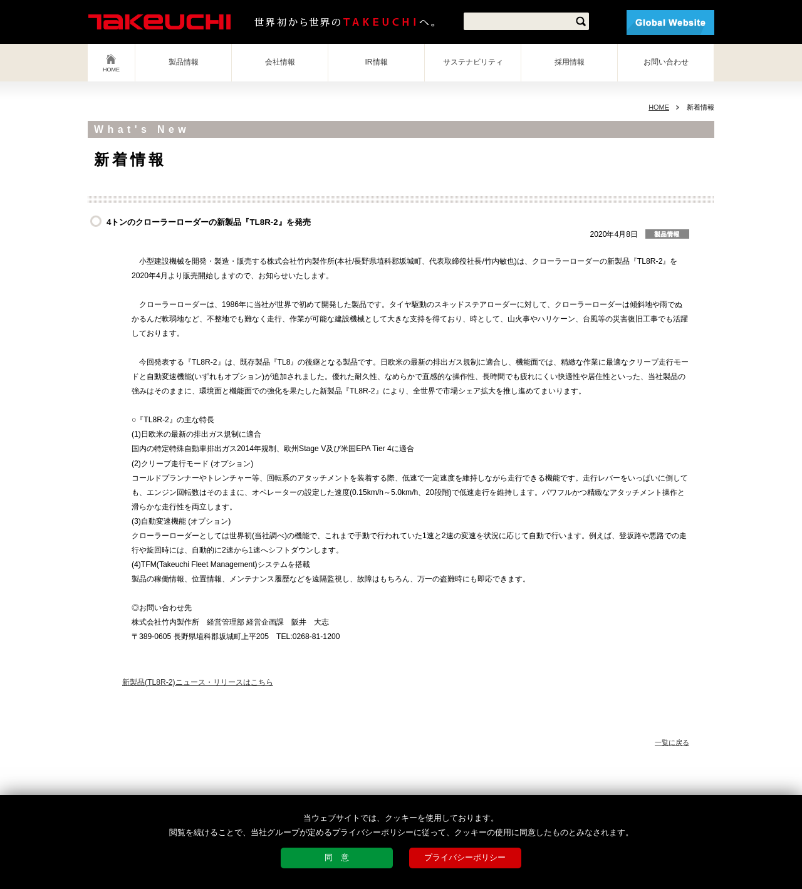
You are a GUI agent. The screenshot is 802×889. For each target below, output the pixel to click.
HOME (111, 69)
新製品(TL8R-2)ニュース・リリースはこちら (197, 682)
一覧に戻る (672, 742)
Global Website (670, 22)
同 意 (337, 857)
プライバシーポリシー (465, 857)
